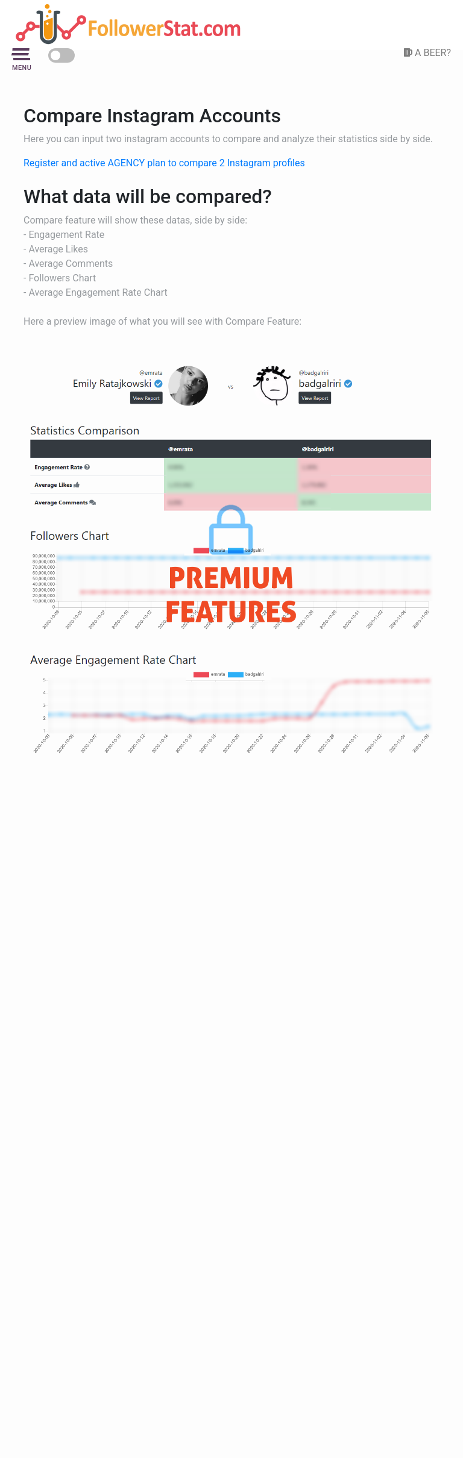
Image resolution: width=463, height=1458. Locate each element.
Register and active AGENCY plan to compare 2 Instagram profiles (164, 163)
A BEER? (427, 52)
